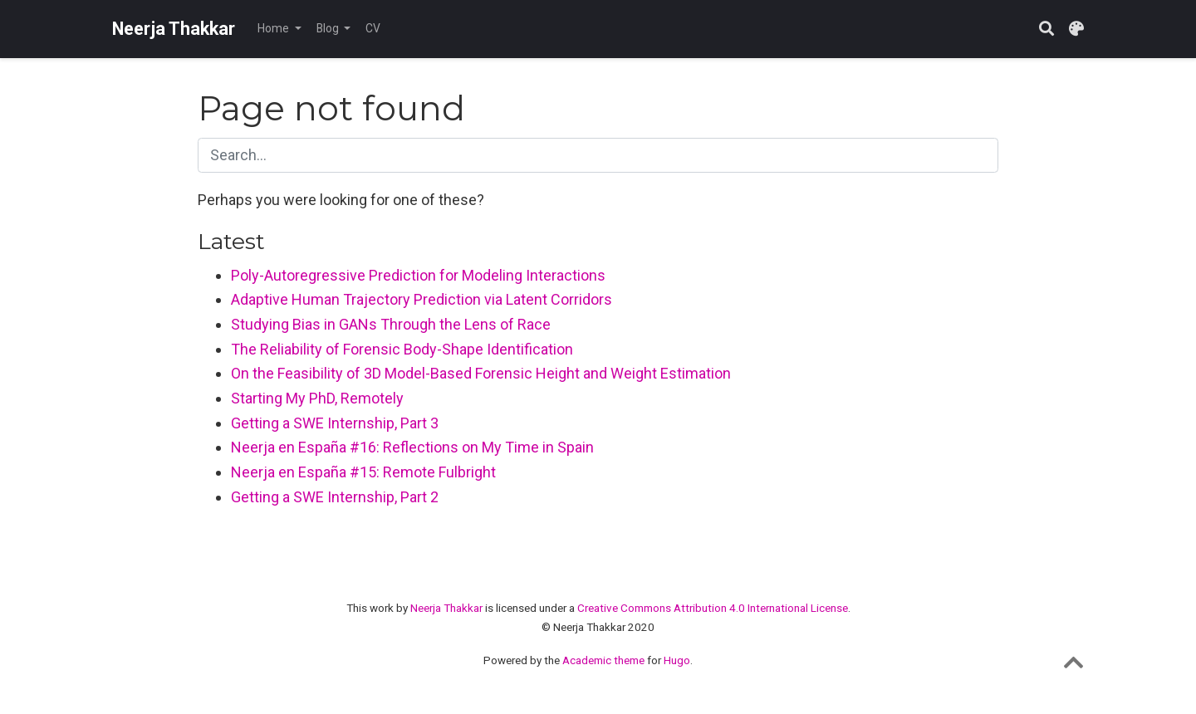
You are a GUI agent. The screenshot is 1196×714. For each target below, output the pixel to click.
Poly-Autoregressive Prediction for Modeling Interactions (418, 275)
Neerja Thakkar (173, 28)
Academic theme (603, 660)
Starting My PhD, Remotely (317, 398)
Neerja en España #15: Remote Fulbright (363, 472)
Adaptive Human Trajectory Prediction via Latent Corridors (421, 299)
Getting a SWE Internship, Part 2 (335, 497)
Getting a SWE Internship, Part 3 (335, 423)
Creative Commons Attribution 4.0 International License (712, 607)
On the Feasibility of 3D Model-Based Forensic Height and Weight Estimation (481, 373)
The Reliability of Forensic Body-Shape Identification (402, 349)
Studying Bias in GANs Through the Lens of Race (391, 324)
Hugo (677, 660)
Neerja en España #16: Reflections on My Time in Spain (412, 447)
